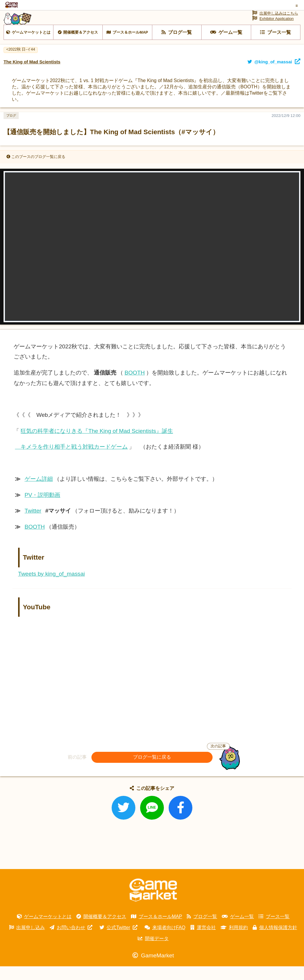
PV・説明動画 (43, 508)
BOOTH (134, 386)
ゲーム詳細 (39, 492)
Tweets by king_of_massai (51, 587)
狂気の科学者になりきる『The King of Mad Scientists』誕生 (96, 445)
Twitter (33, 525)
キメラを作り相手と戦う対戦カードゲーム (71, 461)
